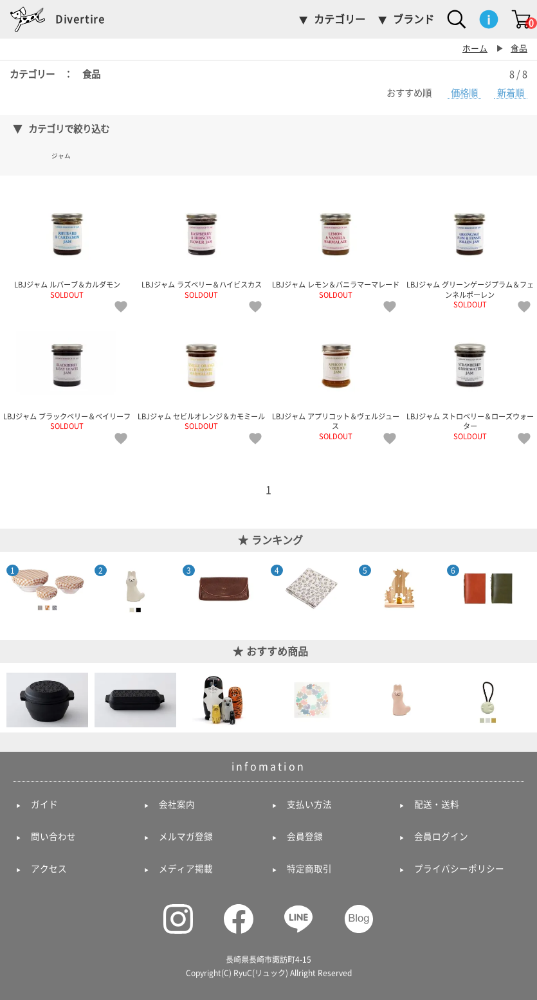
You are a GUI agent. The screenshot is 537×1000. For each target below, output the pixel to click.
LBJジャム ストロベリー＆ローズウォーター (470, 381)
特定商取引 (309, 868)
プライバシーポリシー (459, 868)
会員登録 (305, 836)
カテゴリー (339, 19)
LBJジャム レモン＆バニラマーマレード (336, 245)
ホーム (474, 48)
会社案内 (177, 804)
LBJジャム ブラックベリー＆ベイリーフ (67, 376)
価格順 (464, 93)
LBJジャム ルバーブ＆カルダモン (67, 245)
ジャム (61, 156)
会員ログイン (441, 836)
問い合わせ (53, 836)
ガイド (44, 804)
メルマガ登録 (186, 836)
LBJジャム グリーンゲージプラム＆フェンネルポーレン (470, 250)
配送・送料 (436, 804)
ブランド (413, 19)
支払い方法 (309, 804)
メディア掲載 (186, 868)
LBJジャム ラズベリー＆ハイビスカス (202, 245)
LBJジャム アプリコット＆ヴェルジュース (336, 381)
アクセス (49, 868)
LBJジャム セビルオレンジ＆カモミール (202, 376)
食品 (519, 48)
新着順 (510, 93)
